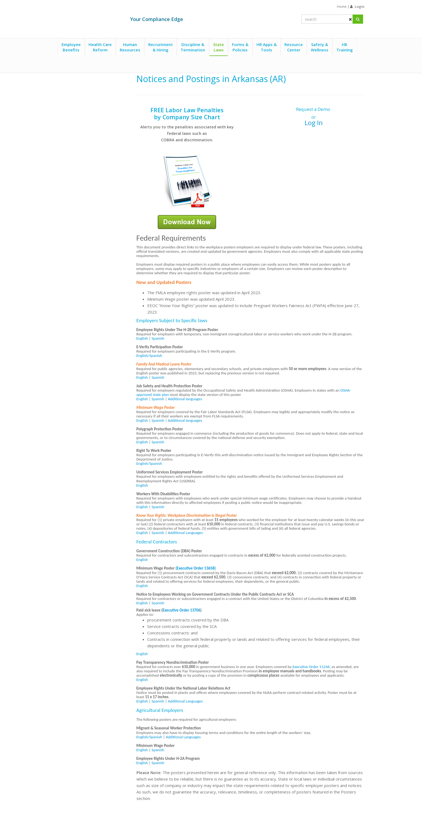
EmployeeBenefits (71, 47)
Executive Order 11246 (311, 666)
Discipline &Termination (193, 47)
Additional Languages (185, 532)
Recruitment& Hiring (160, 47)
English (142, 338)
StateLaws (218, 47)
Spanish (158, 338)
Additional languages (185, 398)
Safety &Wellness (319, 47)
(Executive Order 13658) (195, 568)
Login (359, 6)
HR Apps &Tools (266, 47)
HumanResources (130, 47)
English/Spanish (149, 355)
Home (342, 6)
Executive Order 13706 (181, 610)
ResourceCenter (293, 47)
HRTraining (344, 47)
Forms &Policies (240, 47)
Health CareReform (100, 47)
